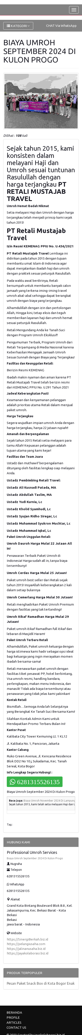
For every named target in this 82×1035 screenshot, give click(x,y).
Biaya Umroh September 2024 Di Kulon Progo (35, 858)
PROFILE (13, 1017)
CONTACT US (16, 1027)
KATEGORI (18, 26)
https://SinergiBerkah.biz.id (27, 939)
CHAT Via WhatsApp (61, 25)
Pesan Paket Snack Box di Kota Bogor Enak (41, 983)
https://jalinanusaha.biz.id (26, 949)
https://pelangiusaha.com (26, 944)
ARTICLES (14, 1022)
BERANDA (14, 1012)
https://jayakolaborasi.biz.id (27, 953)
